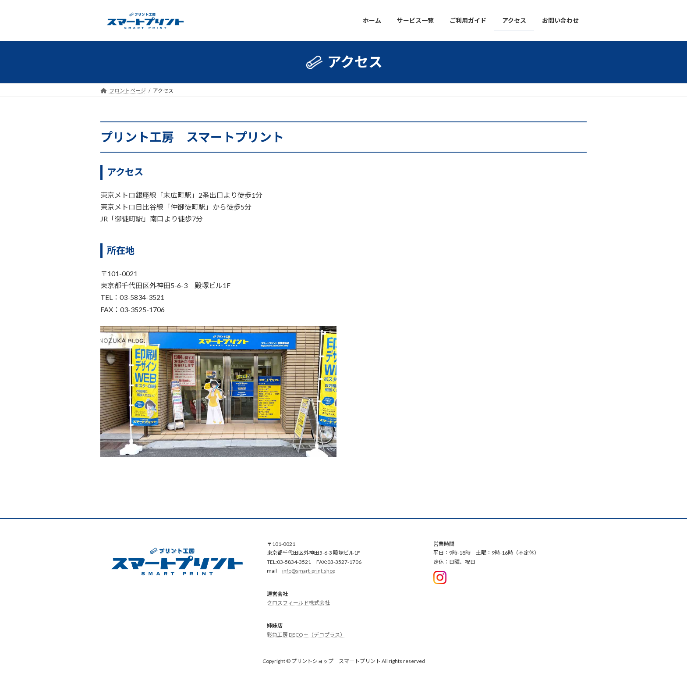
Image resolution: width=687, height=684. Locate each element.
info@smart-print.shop (308, 570)
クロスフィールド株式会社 (298, 602)
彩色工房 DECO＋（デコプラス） (306, 634)
